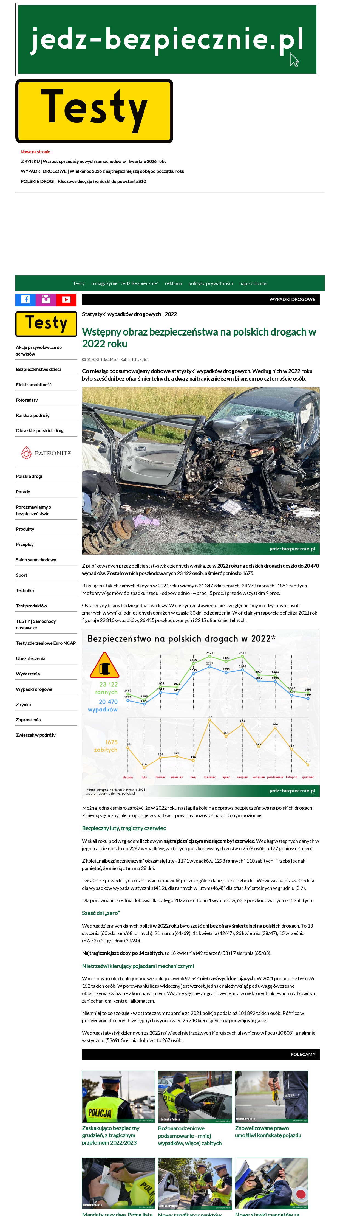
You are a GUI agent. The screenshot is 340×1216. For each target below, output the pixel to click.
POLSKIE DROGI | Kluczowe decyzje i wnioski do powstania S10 (83, 181)
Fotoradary (27, 399)
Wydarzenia (28, 673)
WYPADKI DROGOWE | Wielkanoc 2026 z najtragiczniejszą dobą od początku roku (102, 171)
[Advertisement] (170, 233)
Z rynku (23, 704)
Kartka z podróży (32, 415)
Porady (23, 491)
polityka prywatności (210, 283)
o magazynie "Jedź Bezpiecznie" (125, 283)
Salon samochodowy (36, 559)
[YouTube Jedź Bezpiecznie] (66, 300)
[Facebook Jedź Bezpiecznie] (25, 300)
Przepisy (24, 544)
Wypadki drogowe (34, 689)
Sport (21, 575)
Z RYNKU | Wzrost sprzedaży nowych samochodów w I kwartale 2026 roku (93, 161)
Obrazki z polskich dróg (40, 430)
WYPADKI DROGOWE (292, 299)
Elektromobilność (34, 384)
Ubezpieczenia (30, 658)
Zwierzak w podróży (35, 735)
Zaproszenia (28, 719)
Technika (25, 590)
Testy (79, 283)
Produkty (25, 528)
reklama (173, 283)
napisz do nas (253, 283)
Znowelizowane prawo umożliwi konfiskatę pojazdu (271, 1127)
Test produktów (31, 605)
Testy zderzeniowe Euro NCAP (46, 643)
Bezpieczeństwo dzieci (38, 369)
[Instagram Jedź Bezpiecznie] (46, 300)
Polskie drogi (29, 476)
